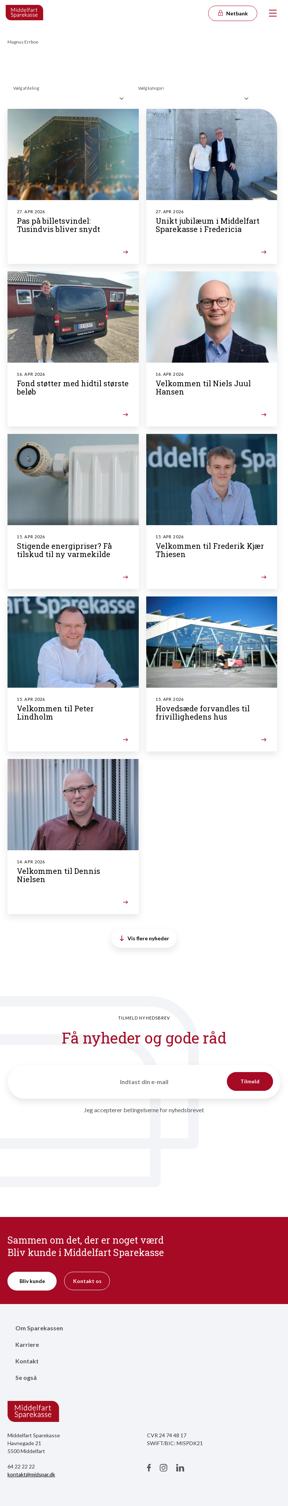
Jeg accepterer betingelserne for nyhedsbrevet (144, 1109)
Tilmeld (250, 1081)
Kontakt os (87, 1281)
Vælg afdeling (26, 88)
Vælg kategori (151, 88)
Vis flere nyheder (144, 938)
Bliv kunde (32, 1281)
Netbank (233, 13)
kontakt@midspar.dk (31, 1474)
